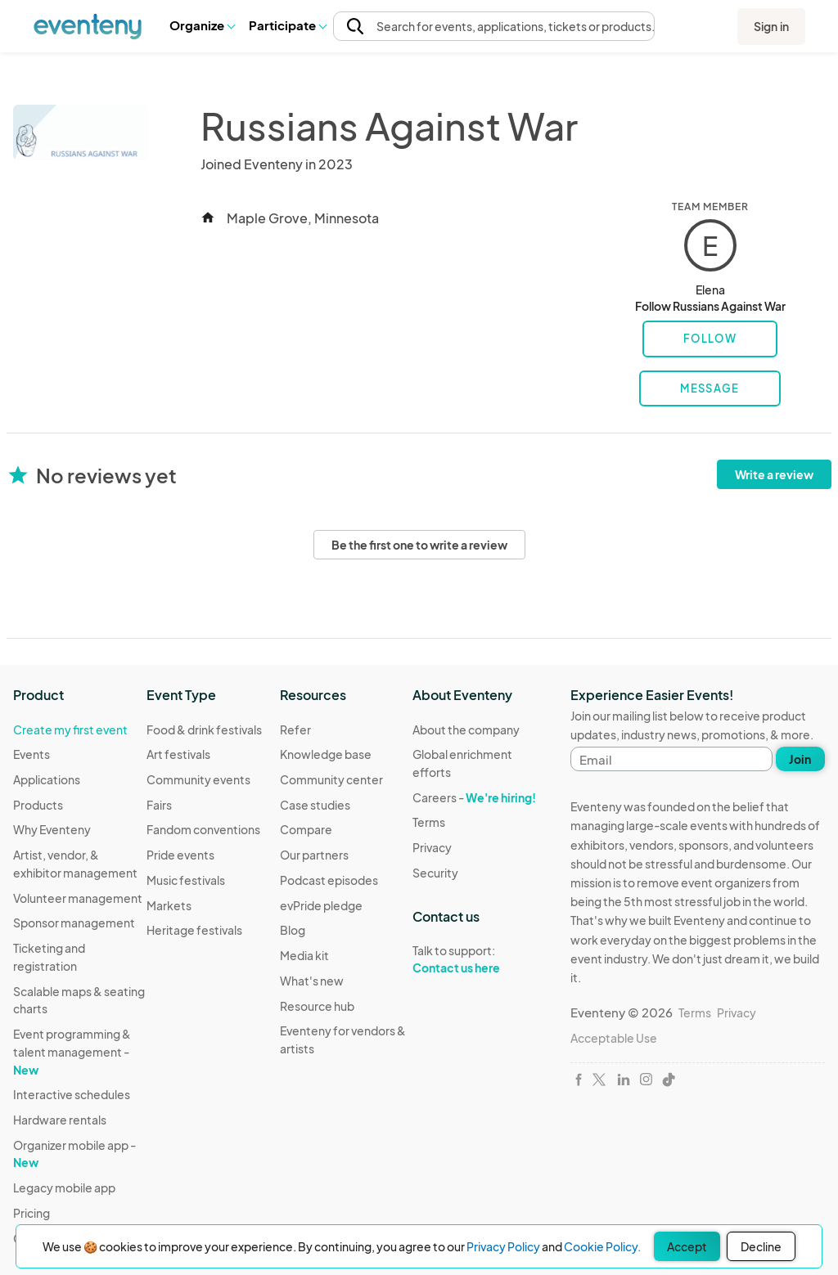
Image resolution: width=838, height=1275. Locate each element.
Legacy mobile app (64, 1187)
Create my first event (70, 729)
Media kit (304, 955)
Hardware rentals (59, 1119)
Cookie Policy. (602, 1246)
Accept (687, 1246)
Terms (428, 822)
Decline (761, 1246)
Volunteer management (77, 898)
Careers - (474, 797)
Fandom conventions (203, 829)
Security (435, 872)
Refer (295, 729)
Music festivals (185, 880)
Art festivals (178, 754)
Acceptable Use (613, 1037)
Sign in (771, 26)
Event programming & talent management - (72, 1051)
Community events (198, 779)
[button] (201, 25)
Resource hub (317, 1006)
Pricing (31, 1212)
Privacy (432, 847)
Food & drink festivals (204, 729)
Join (800, 759)
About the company (466, 729)
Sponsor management (74, 922)
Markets (168, 905)
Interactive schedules (71, 1094)
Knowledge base (326, 754)
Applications (46, 779)
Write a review (774, 474)
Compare (306, 829)
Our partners (314, 854)
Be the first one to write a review (419, 544)
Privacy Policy (503, 1246)
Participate (287, 25)
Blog (292, 930)
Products (38, 804)
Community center (331, 779)
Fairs (159, 804)
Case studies (315, 804)
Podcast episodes (329, 880)
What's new (312, 980)
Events (31, 754)
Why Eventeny (52, 829)
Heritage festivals (194, 930)
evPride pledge (321, 905)
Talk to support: (479, 959)
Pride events (180, 854)
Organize (201, 25)
